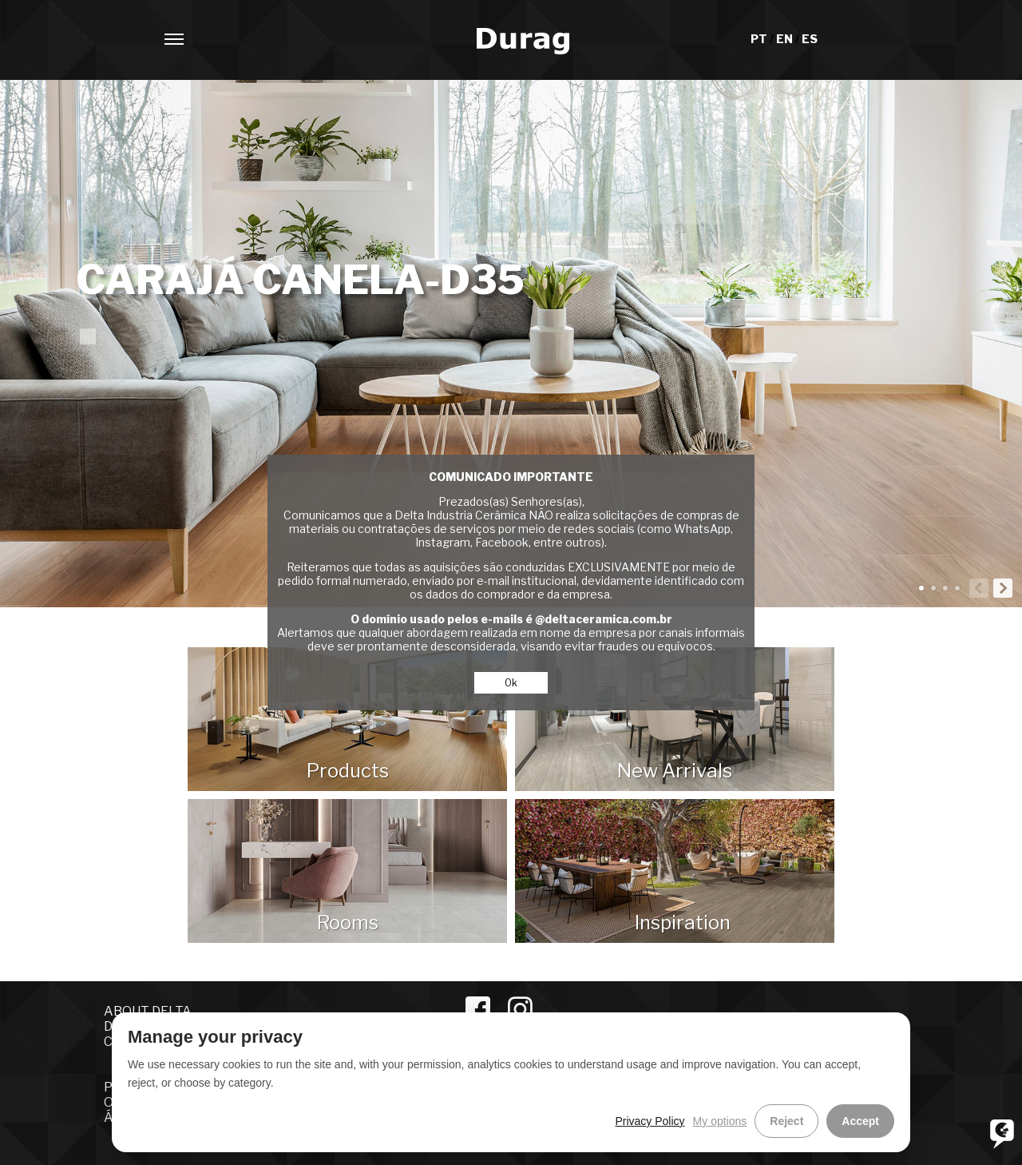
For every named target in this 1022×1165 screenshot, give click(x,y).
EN (785, 39)
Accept (860, 1121)
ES (810, 39)
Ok (511, 683)
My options (720, 1121)
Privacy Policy (649, 1121)
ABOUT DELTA (148, 1011)
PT (760, 39)
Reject (786, 1121)
